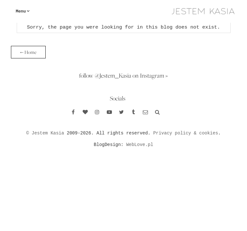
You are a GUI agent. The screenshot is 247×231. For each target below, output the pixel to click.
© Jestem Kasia (45, 133)
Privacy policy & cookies (185, 133)
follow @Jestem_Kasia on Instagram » (123, 75)
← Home (28, 52)
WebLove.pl (139, 144)
